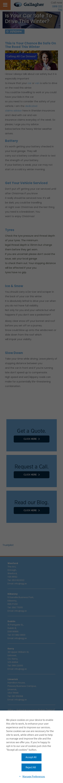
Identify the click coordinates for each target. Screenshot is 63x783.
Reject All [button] (31, 767)
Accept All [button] (31, 757)
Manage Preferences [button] (33, 776)
